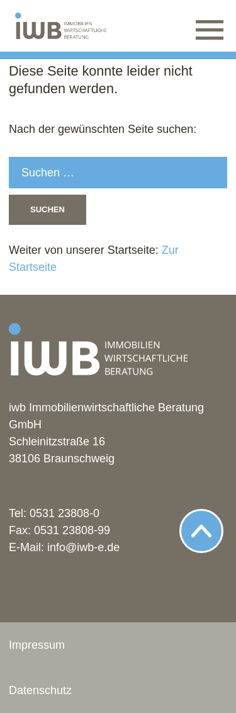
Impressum (37, 645)
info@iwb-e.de (83, 547)
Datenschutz (40, 690)
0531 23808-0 (64, 513)
